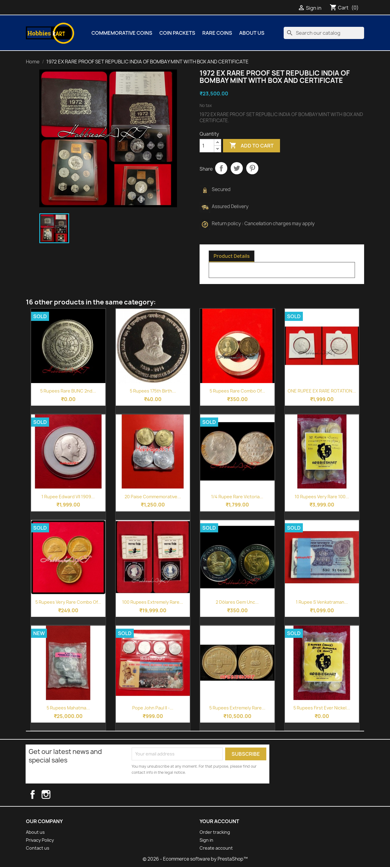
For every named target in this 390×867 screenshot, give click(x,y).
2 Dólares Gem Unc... (237, 602)
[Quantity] (207, 145)
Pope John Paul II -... (152, 708)
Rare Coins (217, 33)
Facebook (38, 794)
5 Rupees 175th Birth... (153, 391)
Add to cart (251, 146)
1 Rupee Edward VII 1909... (68, 496)
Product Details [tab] (232, 256)
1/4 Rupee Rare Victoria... (237, 496)
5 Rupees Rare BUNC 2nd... (68, 391)
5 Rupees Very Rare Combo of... (68, 602)
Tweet (237, 168)
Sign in (206, 840)
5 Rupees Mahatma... (68, 708)
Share (221, 168)
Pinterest (252, 168)
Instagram (52, 794)
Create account (216, 848)
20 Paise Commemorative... (153, 496)
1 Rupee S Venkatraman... (322, 602)
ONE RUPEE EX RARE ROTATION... (322, 391)
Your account (219, 821)
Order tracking (215, 832)
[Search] (324, 33)
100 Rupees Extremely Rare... (152, 602)
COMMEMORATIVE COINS (121, 33)
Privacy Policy (40, 840)
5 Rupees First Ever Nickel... (321, 708)
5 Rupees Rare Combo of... (237, 391)
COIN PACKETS (177, 33)
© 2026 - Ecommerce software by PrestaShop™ (195, 859)
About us (251, 33)
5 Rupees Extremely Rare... (237, 708)
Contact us (37, 848)
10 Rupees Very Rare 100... (322, 496)
